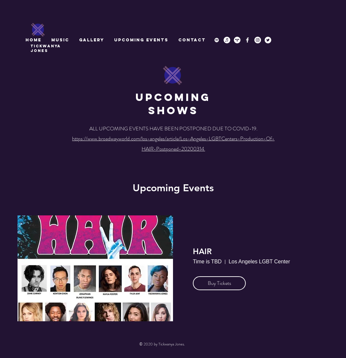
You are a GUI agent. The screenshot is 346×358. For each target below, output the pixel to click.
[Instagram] (257, 40)
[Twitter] (268, 40)
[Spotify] (216, 40)
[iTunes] (227, 40)
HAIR (202, 251)
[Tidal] (237, 40)
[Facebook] (247, 40)
